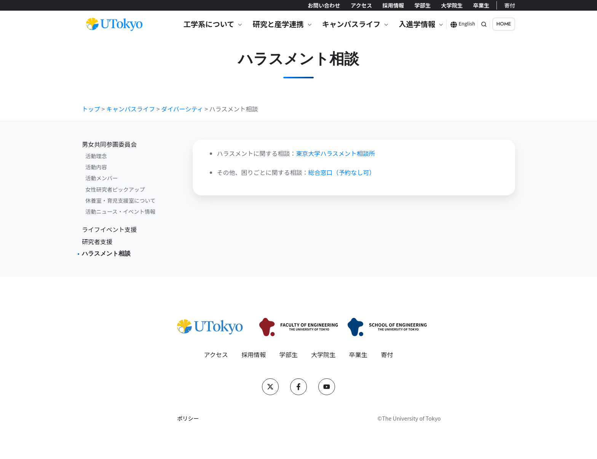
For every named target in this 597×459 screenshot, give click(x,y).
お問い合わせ (324, 5)
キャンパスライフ (351, 24)
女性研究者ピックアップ (115, 189)
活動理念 (96, 156)
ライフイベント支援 (109, 229)
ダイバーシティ (182, 108)
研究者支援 (97, 241)
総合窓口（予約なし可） (341, 172)
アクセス (361, 5)
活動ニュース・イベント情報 (120, 211)
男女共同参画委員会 (109, 144)
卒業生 (481, 5)
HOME (503, 23)
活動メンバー (101, 178)
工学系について (209, 24)
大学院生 (452, 5)
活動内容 (96, 167)
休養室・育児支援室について (120, 200)
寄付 (509, 5)
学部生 (422, 5)
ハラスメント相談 (106, 253)
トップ (91, 108)
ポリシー (188, 418)
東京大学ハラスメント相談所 (335, 153)
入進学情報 (417, 24)
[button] (483, 24)
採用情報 (393, 5)
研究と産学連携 (277, 24)
